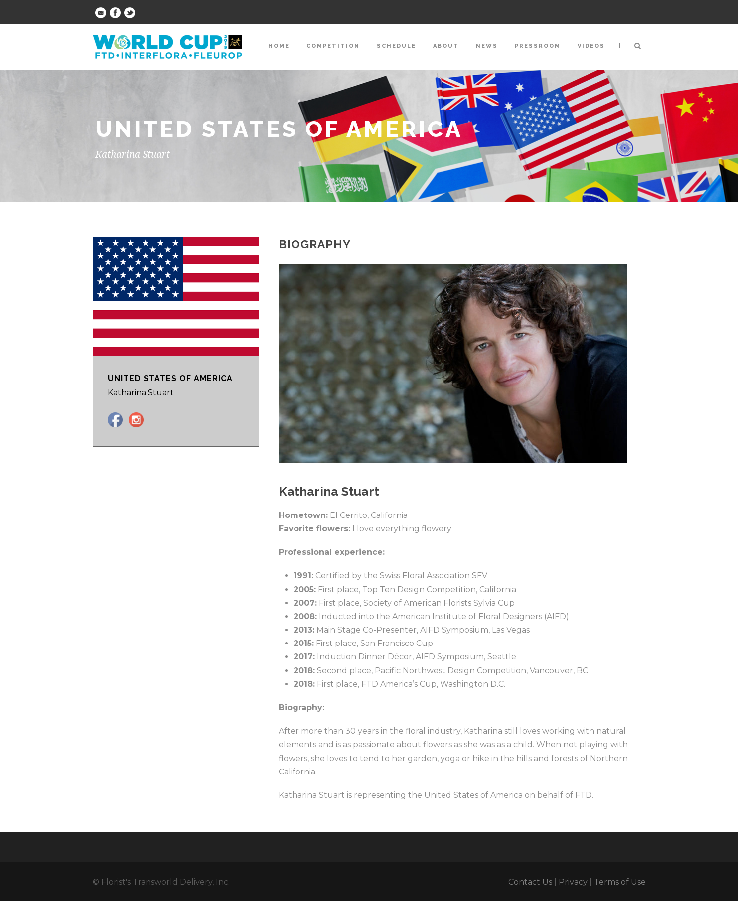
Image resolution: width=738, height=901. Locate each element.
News (487, 46)
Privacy (573, 882)
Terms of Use (620, 882)
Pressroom (538, 46)
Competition (333, 46)
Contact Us (530, 882)
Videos (591, 46)
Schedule (396, 46)
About (446, 46)
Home (279, 46)
